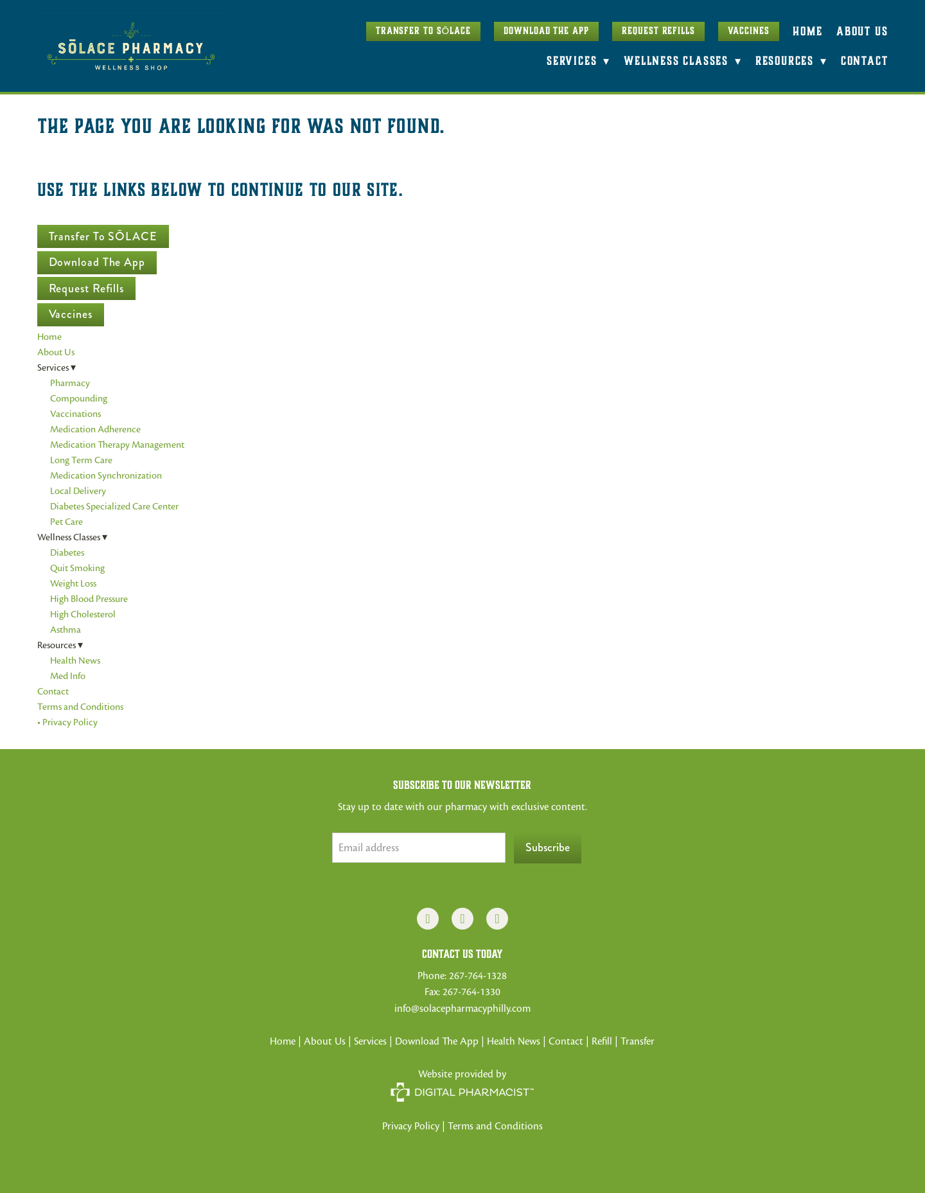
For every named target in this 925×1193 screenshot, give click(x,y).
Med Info (67, 676)
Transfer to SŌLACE (423, 30)
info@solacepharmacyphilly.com (462, 1008)
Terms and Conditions (80, 706)
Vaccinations (75, 414)
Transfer (638, 1041)
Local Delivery (78, 491)
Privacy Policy (410, 1126)
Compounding (78, 398)
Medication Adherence (95, 429)
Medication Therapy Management (117, 444)
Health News (75, 660)
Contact (864, 61)
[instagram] (462, 919)
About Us (862, 31)
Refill (603, 1041)
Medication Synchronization (106, 475)
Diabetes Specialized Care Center (114, 506)
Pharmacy (70, 383)
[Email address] (419, 848)
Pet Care (66, 521)
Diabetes (67, 552)
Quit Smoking (77, 568)
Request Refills (658, 30)
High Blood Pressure (89, 599)
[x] (497, 919)
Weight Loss (73, 583)
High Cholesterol (83, 614)
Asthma (65, 629)
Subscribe (547, 847)
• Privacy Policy (67, 722)
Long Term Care (81, 460)
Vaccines (748, 30)
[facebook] (428, 919)
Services (370, 1041)
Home (807, 31)
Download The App (546, 30)
